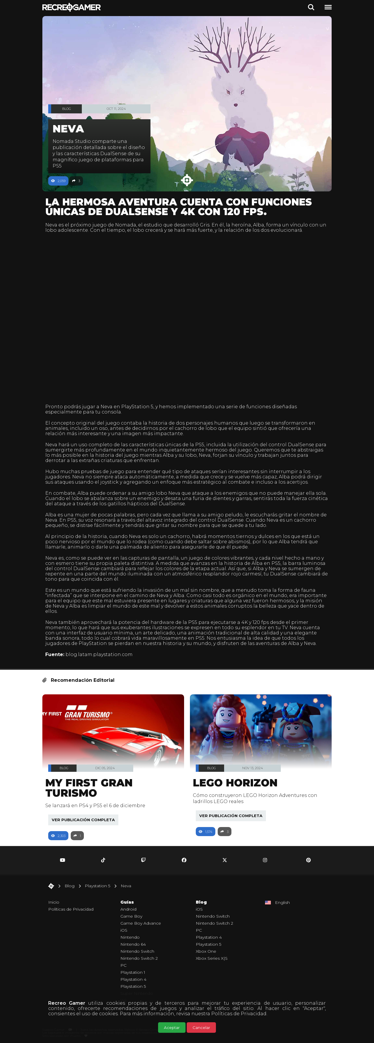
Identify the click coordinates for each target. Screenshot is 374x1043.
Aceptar (172, 1027)
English (282, 899)
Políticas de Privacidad (238, 1013)
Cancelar (201, 1027)
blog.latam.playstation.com (102, 651)
